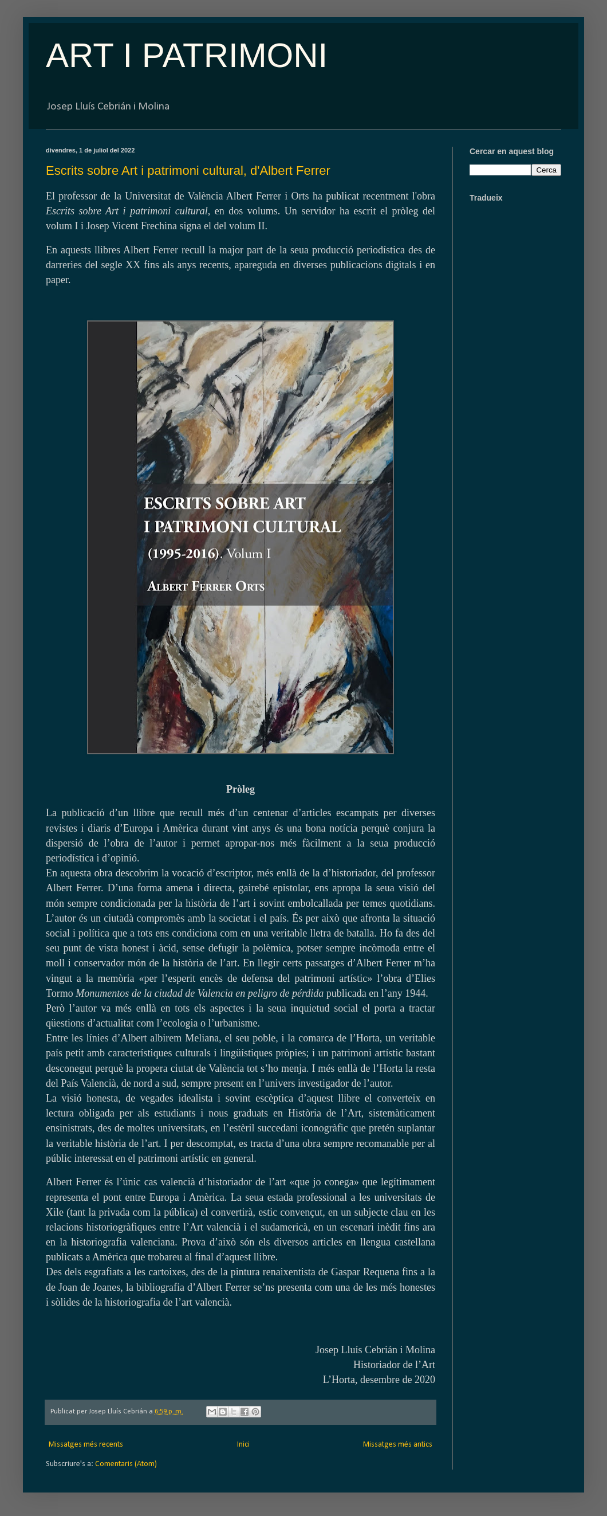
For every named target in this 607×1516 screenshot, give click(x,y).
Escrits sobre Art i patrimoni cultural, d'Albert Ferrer (188, 170)
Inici (243, 1444)
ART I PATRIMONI (187, 55)
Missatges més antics (397, 1444)
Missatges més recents (86, 1444)
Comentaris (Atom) (126, 1464)
